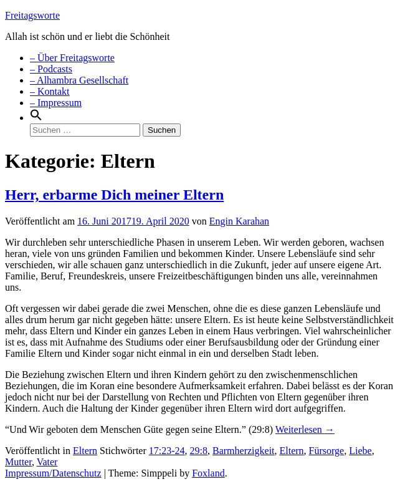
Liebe (360, 450)
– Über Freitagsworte (72, 57)
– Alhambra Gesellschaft (79, 80)
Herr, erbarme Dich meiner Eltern (114, 194)
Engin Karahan (239, 221)
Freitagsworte (32, 15)
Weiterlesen (305, 429)
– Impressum (56, 102)
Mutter (18, 462)
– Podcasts (51, 69)
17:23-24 (167, 450)
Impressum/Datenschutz (53, 473)
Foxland (208, 473)
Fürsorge (327, 450)
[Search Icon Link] (36, 117)
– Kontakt (50, 91)
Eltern (85, 450)
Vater (47, 462)
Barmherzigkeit (243, 450)
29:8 (198, 450)
